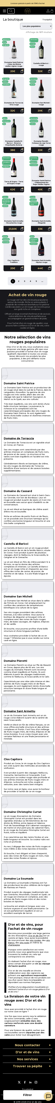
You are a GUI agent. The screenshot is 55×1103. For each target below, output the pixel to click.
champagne (14, 945)
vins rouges (35, 940)
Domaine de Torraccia (19, 438)
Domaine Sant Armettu (19, 711)
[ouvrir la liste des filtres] (27, 1095)
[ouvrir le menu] (4, 10)
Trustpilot (47, 19)
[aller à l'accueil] (28, 11)
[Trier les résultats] (36, 26)
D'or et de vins (35, 935)
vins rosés (24, 942)
